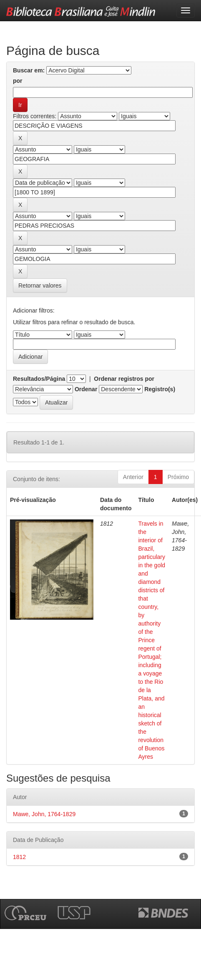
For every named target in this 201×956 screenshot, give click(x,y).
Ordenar (86, 389)
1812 (19, 857)
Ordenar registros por (124, 378)
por (18, 80)
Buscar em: (29, 70)
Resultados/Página (39, 378)
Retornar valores (40, 285)
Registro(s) (159, 389)
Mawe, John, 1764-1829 (44, 814)
